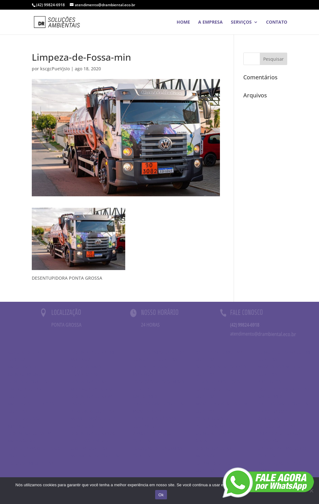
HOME (183, 22)
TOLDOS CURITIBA (276, 426)
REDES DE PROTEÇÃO (217, 382)
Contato (276, 22)
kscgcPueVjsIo (55, 69)
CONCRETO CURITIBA (155, 359)
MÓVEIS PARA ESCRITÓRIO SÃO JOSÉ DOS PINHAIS (156, 418)
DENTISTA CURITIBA (28, 382)
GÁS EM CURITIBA (88, 448)
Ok (161, 494)
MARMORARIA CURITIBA (95, 456)
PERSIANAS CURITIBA (92, 411)
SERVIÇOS (241, 22)
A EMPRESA (210, 22)
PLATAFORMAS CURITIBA (158, 352)
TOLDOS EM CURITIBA (31, 463)
